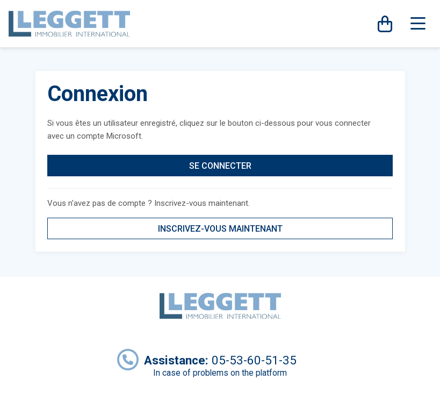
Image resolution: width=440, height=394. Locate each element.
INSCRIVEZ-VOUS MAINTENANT (220, 229)
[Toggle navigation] (418, 23)
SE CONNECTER (220, 166)
